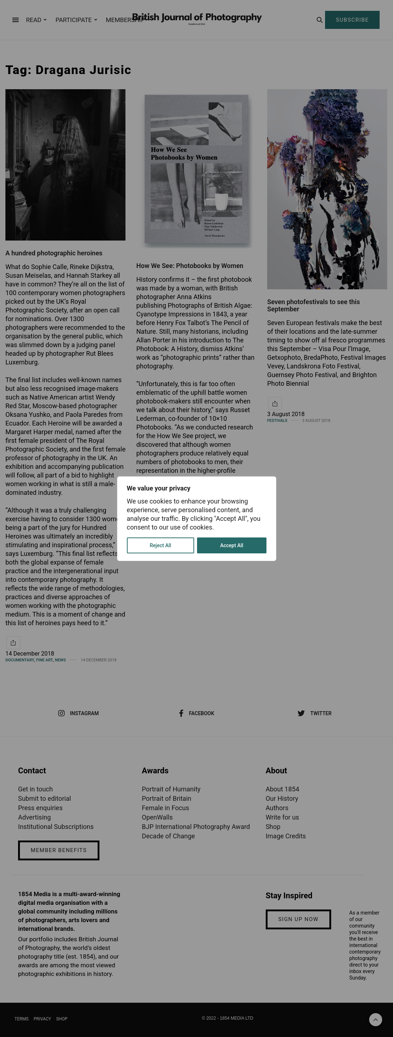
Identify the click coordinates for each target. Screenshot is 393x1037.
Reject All (160, 545)
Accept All (231, 545)
